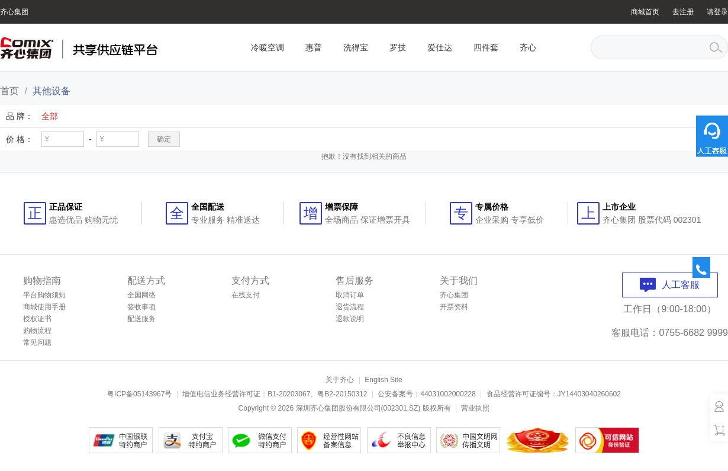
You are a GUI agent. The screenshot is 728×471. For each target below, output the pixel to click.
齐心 (528, 47)
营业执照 (475, 408)
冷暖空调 (267, 47)
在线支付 (245, 295)
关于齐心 (340, 380)
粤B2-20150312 (342, 394)
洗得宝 (355, 47)
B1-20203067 (289, 394)
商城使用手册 (44, 307)
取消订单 (350, 295)
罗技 (397, 47)
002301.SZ (401, 408)
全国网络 (141, 295)
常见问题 (37, 342)
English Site (383, 380)
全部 (49, 116)
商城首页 (645, 12)
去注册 (683, 12)
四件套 (485, 47)
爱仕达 (439, 47)
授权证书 (37, 319)
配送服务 (141, 319)
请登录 (717, 12)
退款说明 (350, 319)
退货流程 (350, 307)
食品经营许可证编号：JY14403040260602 (554, 394)
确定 (164, 139)
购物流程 (37, 330)
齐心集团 (14, 12)
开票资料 (454, 307)
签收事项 (141, 307)
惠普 (313, 47)
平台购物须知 (44, 295)
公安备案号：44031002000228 (426, 394)
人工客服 (670, 284)
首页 (9, 91)
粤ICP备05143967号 (139, 394)
